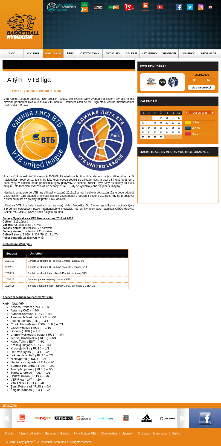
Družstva (143, 433)
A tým (22, 433)
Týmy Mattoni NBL (85, 433)
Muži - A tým (53, 53)
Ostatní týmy (89, 53)
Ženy (70, 53)
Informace (208, 53)
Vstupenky (149, 53)
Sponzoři (169, 53)
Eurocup (50, 433)
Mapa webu (160, 433)
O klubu (33, 53)
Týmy (15, 90)
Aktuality (112, 53)
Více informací (201, 87)
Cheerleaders (109, 433)
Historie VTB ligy (50, 90)
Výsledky (188, 53)
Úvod (11, 53)
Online (176, 433)
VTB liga (29, 90)
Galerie (131, 53)
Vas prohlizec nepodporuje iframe (177, 179)
